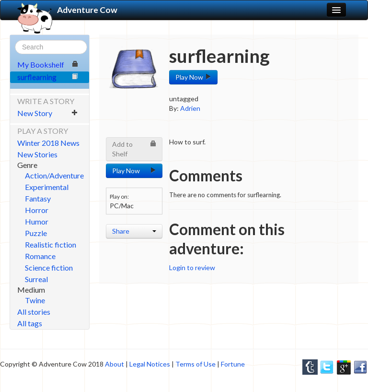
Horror (36, 209)
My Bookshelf (47, 64)
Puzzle (36, 233)
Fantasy (38, 198)
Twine (35, 300)
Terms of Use (195, 364)
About (114, 364)
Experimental (47, 186)
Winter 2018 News (48, 142)
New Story (47, 113)
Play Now (193, 77)
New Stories (37, 154)
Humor (36, 221)
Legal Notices (149, 364)
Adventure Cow (67, 10)
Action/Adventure (54, 175)
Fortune (233, 364)
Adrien (190, 108)
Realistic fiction (50, 244)
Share (134, 231)
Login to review (192, 267)
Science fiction (49, 267)
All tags (29, 323)
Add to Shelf (134, 149)
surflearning (47, 77)
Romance (40, 256)
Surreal (36, 279)
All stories (33, 311)
